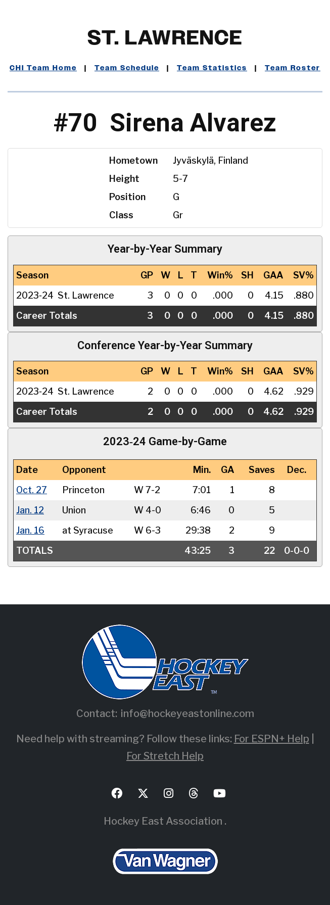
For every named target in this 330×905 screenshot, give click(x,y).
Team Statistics (212, 68)
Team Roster (292, 68)
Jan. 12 (30, 510)
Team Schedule (127, 68)
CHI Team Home (43, 68)
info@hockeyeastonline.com (187, 713)
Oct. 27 (32, 490)
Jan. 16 (30, 530)
